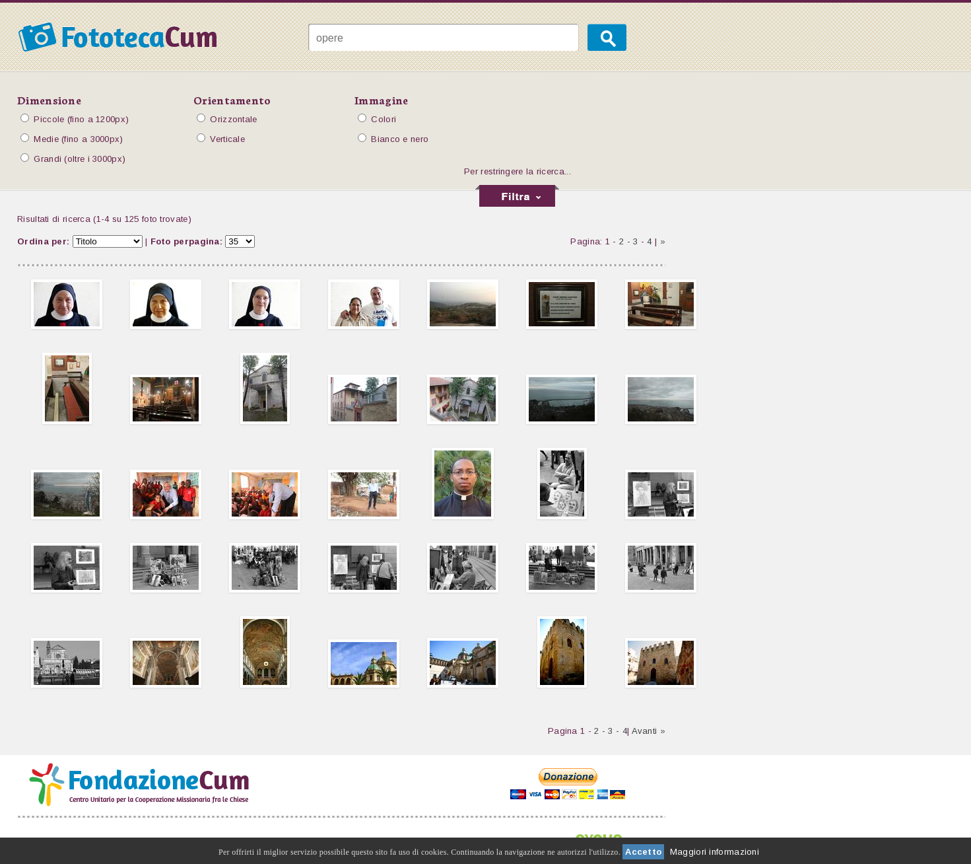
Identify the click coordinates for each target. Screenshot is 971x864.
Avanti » (648, 731)
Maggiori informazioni (714, 852)
